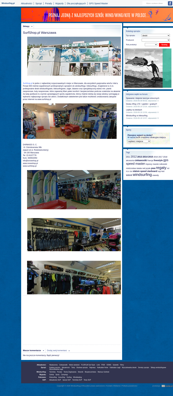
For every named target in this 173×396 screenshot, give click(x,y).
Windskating (77, 377)
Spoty (57, 374)
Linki (98, 365)
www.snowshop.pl (30, 163)
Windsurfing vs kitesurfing (136, 116)
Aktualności (26, 3)
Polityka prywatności (129, 386)
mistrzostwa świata (134, 168)
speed (143, 171)
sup (159, 171)
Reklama (117, 386)
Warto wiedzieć (74, 365)
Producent (130, 40)
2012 (134, 156)
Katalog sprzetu (54, 367)
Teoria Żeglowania (70, 372)
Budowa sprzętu (82, 367)
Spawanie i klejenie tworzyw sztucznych (142, 98)
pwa (153, 168)
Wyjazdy (59, 3)
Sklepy (26, 26)
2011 (128, 157)
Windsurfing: (41, 372)
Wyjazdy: (42, 374)
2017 (160, 157)
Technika (52, 372)
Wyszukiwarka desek (129, 367)
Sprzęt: (43, 367)
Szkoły (51, 374)
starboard (152, 171)
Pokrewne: (42, 377)
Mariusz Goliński (103, 372)
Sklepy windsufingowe (158, 367)
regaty (161, 168)
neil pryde (146, 168)
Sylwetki (116, 365)
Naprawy (92, 367)
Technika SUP (77, 380)
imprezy (149, 164)
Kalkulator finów (102, 367)
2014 (145, 156)
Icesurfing (61, 377)
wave (129, 175)
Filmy (122, 365)
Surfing (69, 377)
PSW (103, 365)
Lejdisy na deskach (134, 110)
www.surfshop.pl (44, 99)
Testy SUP (87, 380)
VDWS (108, 365)
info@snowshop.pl (30, 161)
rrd (168, 168)
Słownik (80, 372)
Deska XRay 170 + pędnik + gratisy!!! (141, 104)
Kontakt (109, 386)
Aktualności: (41, 365)
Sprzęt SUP (66, 380)
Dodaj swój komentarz (57, 350)
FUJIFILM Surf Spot (88, 365)
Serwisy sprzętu (143, 367)
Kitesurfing (53, 377)
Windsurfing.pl (8, 3)
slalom (136, 171)
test (162, 171)
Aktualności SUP (55, 380)
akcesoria (130, 160)
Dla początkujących (76, 3)
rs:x (127, 171)
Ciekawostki (63, 365)
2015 (150, 156)
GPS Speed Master (98, 3)
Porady (48, 3)
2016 (156, 157)
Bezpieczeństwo (90, 372)
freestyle (158, 160)
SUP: (44, 380)
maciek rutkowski (160, 164)
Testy (73, 367)
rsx (131, 171)
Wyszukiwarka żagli (56, 369)
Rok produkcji (131, 44)
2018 (165, 157)
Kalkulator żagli (115, 367)
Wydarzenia (53, 365)
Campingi (64, 374)
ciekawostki (141, 160)
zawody (155, 175)
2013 (139, 156)
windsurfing (142, 174)
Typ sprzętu (130, 35)
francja (150, 160)
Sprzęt (38, 3)
